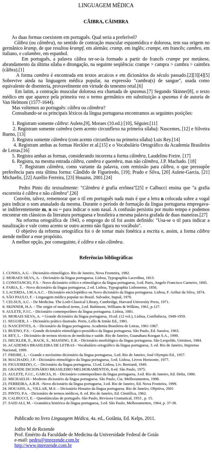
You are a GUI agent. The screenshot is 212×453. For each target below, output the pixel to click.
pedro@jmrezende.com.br (54, 439)
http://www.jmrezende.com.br (43, 445)
